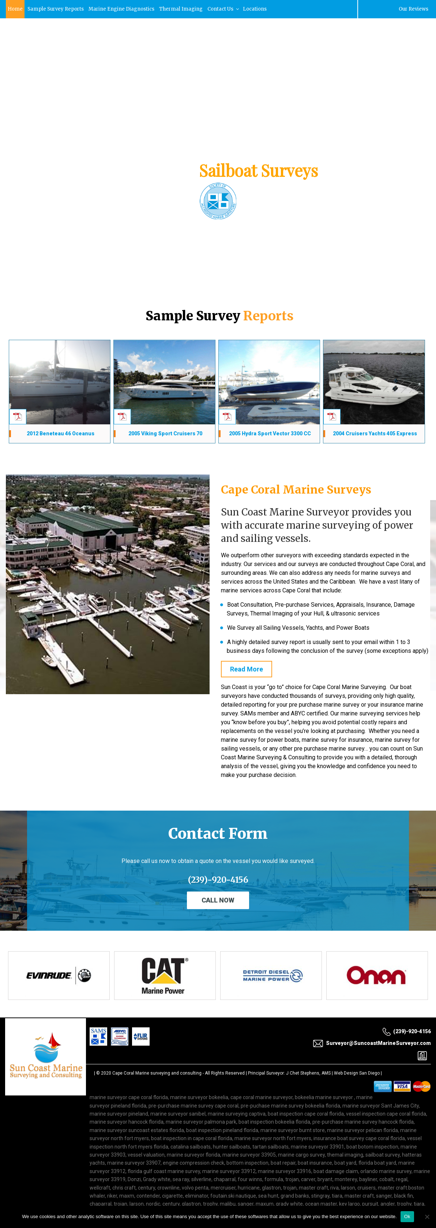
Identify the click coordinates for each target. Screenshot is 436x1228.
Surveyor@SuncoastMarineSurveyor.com (74, 43)
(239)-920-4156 (380, 43)
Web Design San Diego (357, 1073)
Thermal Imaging (184, 9)
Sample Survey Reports (56, 9)
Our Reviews (413, 9)
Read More (246, 669)
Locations (259, 9)
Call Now (218, 900)
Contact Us (226, 9)
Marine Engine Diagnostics (123, 9)
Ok (407, 1216)
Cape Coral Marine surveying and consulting (157, 1073)
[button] (11, 180)
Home (15, 9)
